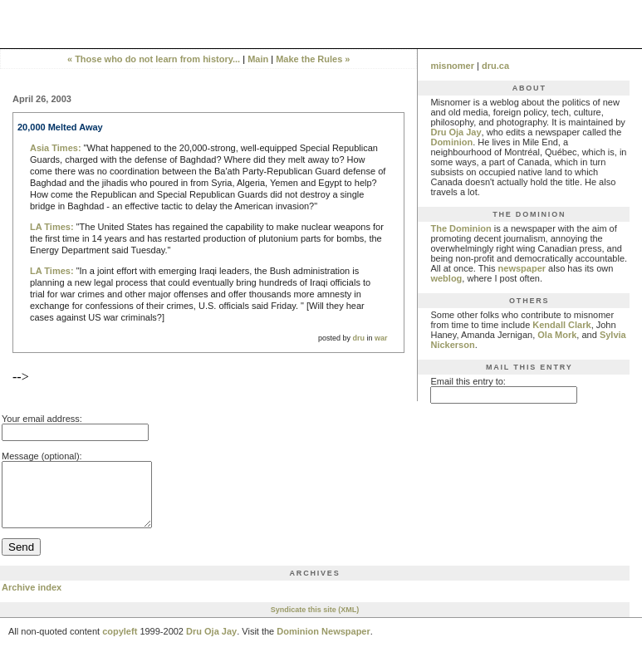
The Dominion (460, 228)
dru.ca (495, 66)
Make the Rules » (313, 59)
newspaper (522, 268)
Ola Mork (556, 335)
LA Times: (52, 227)
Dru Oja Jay (455, 132)
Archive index (31, 600)
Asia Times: (55, 148)
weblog (446, 278)
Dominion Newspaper (323, 644)
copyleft (119, 644)
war (381, 338)
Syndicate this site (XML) (315, 622)
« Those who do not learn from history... (153, 59)
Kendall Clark (561, 325)
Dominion (451, 142)
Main (257, 59)
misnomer (452, 66)
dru (358, 338)
